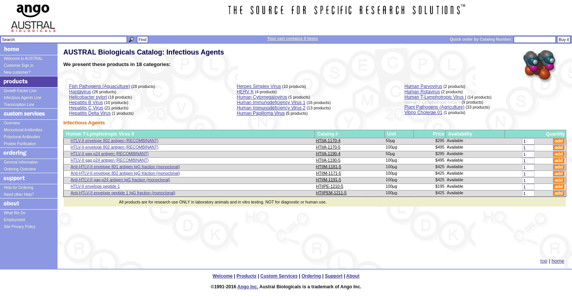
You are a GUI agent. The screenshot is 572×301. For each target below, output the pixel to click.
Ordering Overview (20, 169)
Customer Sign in (18, 65)
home (558, 261)
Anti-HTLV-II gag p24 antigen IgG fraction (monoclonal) (120, 179)
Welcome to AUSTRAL (23, 58)
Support (334, 276)
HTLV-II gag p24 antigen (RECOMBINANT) (110, 153)
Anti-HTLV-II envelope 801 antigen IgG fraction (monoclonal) (125, 166)
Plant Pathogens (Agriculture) (434, 107)
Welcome (222, 276)
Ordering (311, 276)
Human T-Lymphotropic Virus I (435, 97)
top (543, 261)
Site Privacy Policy (19, 227)
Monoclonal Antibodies (23, 130)
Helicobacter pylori (88, 97)
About (352, 276)
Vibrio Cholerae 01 (423, 112)
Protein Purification (20, 144)
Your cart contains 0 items (292, 38)
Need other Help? (19, 194)
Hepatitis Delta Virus (90, 113)
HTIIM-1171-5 (328, 173)
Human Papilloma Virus (261, 113)
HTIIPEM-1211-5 (331, 192)
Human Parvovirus (423, 86)
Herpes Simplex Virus (259, 86)
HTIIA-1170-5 (328, 147)
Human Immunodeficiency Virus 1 (271, 102)
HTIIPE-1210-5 (329, 186)
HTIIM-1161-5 (328, 166)
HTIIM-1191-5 (328, 179)
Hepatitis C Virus (86, 108)
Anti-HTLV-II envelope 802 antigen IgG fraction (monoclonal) (125, 173)
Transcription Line (19, 105)
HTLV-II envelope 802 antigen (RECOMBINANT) (114, 140)
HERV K (245, 91)
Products (247, 276)
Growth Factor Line (20, 91)
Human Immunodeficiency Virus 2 (271, 108)
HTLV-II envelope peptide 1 (95, 186)
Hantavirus (80, 91)
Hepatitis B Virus (86, 102)
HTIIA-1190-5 (328, 160)
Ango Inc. (247, 286)
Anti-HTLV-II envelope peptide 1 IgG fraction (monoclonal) (123, 192)
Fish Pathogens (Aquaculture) (99, 86)
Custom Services (279, 276)
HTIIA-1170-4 (328, 140)
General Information (21, 162)
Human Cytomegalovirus (262, 97)
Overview (12, 123)
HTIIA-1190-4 (328, 153)
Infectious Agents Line (22, 98)
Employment (14, 220)
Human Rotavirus (422, 91)
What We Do (15, 213)
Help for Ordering (18, 187)
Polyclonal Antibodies (22, 137)
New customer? (17, 72)
